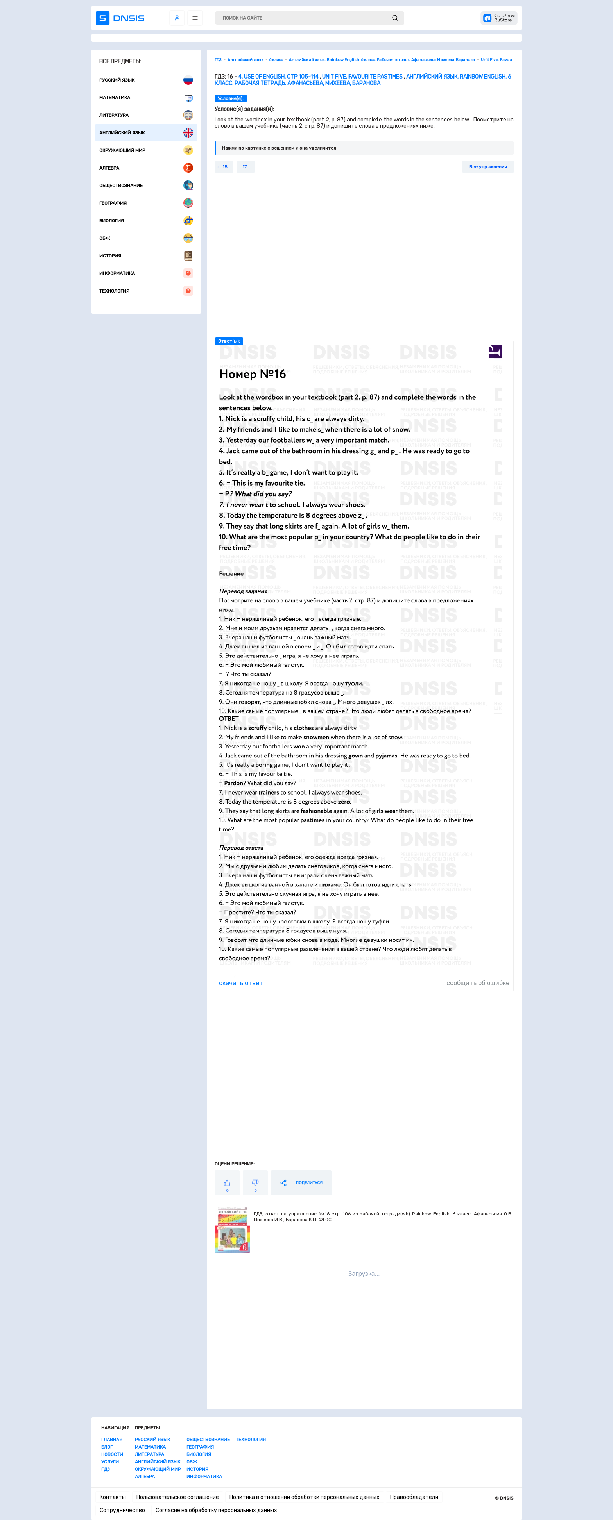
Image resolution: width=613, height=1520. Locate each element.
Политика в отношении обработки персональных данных (304, 1497)
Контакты (113, 1497)
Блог (107, 1447)
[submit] (395, 18)
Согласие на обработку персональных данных (216, 1510)
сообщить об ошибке (477, 983)
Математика (146, 97)
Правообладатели (414, 1497)
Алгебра (146, 168)
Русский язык (146, 80)
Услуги (110, 1462)
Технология (146, 291)
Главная (111, 1439)
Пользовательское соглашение (177, 1497)
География (146, 203)
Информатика (146, 273)
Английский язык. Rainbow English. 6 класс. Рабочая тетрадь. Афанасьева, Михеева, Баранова (363, 80)
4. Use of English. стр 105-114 (278, 76)
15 (225, 167)
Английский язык (146, 133)
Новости (112, 1454)
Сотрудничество (122, 1510)
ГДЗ (105, 1469)
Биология (146, 220)
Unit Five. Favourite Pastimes (362, 76)
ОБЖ (146, 238)
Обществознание (146, 185)
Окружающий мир (146, 150)
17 (244, 167)
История (146, 256)
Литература (146, 115)
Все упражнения (488, 167)
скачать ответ (241, 983)
